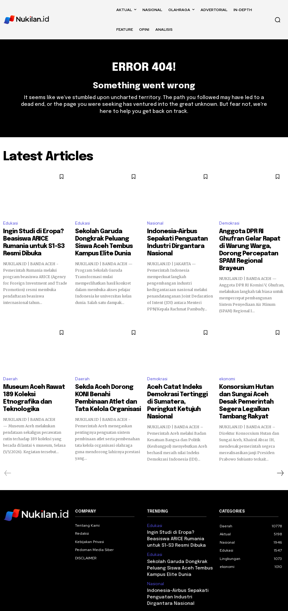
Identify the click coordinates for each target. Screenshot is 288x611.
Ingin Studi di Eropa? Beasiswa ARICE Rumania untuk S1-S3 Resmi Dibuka (35, 239)
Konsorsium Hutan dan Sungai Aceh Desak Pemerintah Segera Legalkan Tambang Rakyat (251, 383)
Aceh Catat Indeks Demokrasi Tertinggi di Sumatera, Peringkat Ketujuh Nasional (179, 380)
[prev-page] (8, 447)
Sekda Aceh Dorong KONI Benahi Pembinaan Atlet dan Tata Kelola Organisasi (105, 380)
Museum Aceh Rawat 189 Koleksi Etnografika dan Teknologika (30, 380)
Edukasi (10, 226)
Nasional (155, 226)
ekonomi (227, 367)
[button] (277, 19)
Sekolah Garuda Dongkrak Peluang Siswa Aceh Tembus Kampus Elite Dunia (105, 239)
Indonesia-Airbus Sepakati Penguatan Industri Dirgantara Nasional (175, 239)
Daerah (10, 367)
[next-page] (280, 447)
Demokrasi (229, 226)
